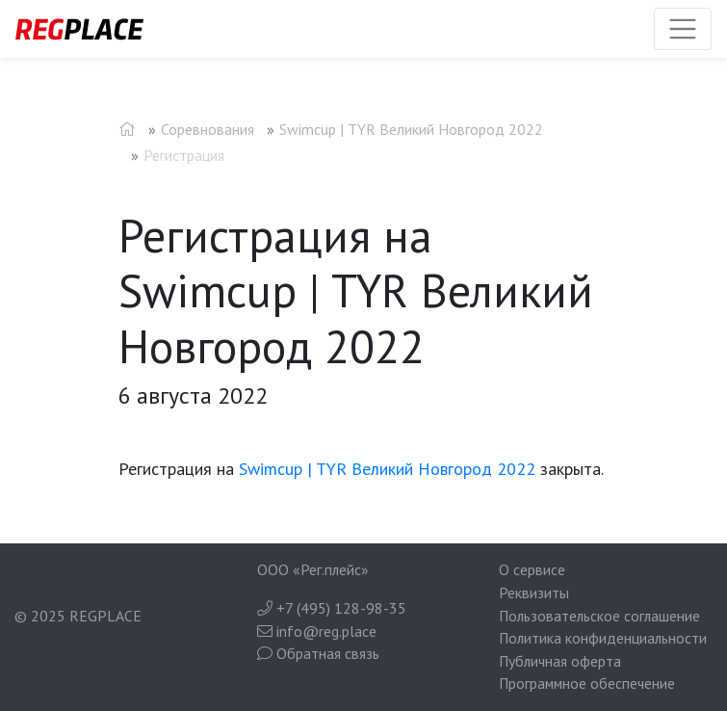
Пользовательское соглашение (599, 615)
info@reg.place (316, 631)
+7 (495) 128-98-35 (331, 608)
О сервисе (532, 569)
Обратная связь (318, 653)
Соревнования (207, 129)
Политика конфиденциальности (603, 637)
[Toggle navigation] (683, 29)
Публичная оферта (560, 661)
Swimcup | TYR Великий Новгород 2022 (411, 129)
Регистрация (183, 155)
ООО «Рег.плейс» (313, 569)
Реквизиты (534, 592)
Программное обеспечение (587, 683)
